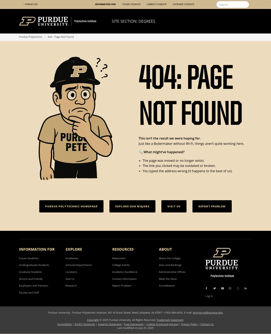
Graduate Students (30, 272)
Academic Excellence (124, 272)
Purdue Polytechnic (31, 37)
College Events (121, 265)
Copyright (93, 320)
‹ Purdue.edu (31, 4)
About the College (170, 258)
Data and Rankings (170, 265)
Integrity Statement (109, 324)
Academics (72, 258)
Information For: (105, 4)
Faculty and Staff (29, 292)
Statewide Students (183, 4)
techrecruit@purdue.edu (208, 312)
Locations (71, 272)
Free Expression (134, 324)
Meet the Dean (168, 279)
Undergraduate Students (34, 265)
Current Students (156, 4)
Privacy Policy (189, 324)
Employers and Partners (33, 285)
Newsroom (119, 258)
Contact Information (124, 279)
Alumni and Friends (31, 279)
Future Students (131, 4)
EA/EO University (85, 324)
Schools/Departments (79, 265)
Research (71, 285)
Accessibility (64, 324)
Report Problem (122, 285)
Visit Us (70, 279)
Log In (209, 296)
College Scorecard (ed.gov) (162, 324)
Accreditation (167, 285)
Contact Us (207, 324)
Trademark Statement (170, 320)
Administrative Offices (172, 272)
